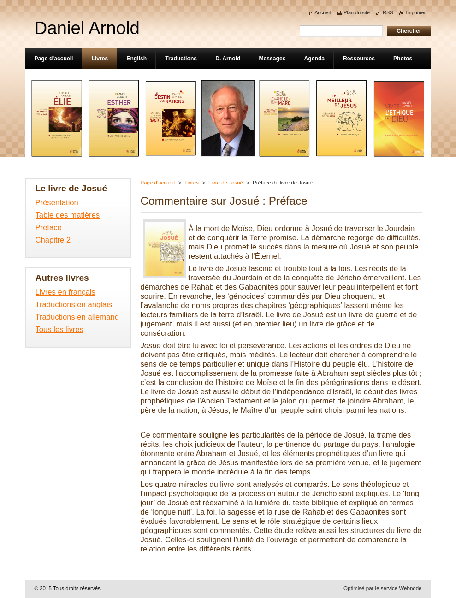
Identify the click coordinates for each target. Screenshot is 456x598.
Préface (49, 227)
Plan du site (356, 12)
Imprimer (416, 12)
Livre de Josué (225, 182)
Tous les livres (59, 329)
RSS (388, 12)
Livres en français (65, 292)
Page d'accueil (158, 182)
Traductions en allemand (77, 317)
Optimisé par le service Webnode (382, 588)
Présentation (57, 202)
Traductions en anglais (74, 304)
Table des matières (68, 215)
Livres (191, 182)
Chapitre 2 (53, 240)
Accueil (322, 12)
